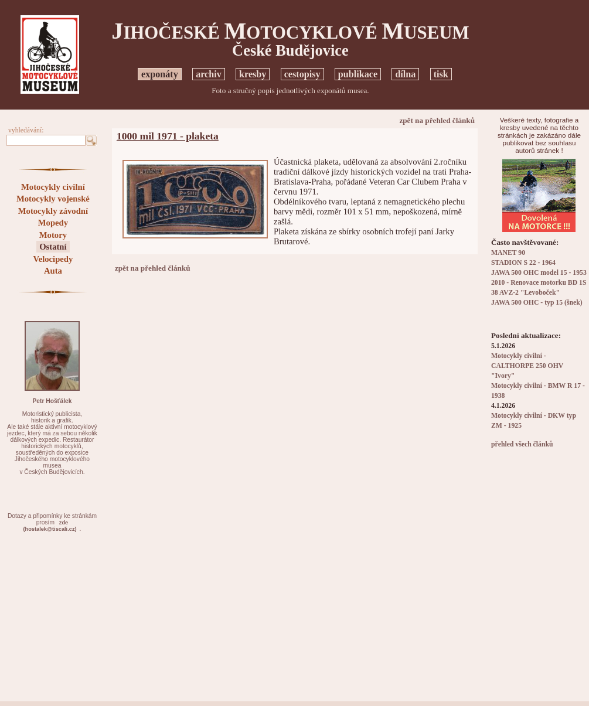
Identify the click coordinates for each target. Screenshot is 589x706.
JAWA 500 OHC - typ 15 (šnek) (537, 302)
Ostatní (52, 246)
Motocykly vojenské (53, 198)
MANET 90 (508, 253)
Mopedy (53, 222)
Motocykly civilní (53, 187)
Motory (53, 235)
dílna (405, 74)
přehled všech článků (522, 444)
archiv (209, 74)
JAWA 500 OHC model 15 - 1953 (539, 273)
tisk (441, 74)
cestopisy (302, 74)
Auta (53, 270)
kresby (252, 74)
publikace (357, 74)
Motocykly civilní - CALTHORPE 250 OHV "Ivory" (527, 366)
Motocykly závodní (53, 211)
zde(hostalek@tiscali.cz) (49, 526)
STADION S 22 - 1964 (523, 263)
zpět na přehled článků (437, 120)
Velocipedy (53, 259)
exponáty (159, 74)
